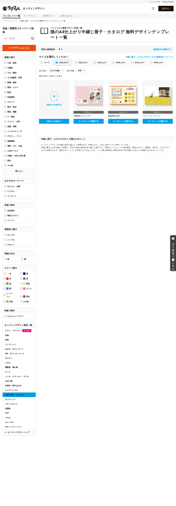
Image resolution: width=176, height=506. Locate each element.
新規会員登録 (168, 2)
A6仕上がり (102, 62)
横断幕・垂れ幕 (11, 367)
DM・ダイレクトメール (14, 354)
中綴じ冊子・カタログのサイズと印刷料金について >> (149, 57)
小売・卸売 (11, 63)
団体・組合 (11, 107)
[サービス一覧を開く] (153, 8)
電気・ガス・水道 (14, 146)
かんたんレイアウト (15, 316)
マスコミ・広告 (13, 122)
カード (8, 372)
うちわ (8, 418)
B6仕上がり (159, 62)
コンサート (11, 196)
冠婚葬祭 (11, 141)
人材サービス (12, 151)
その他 (10, 165)
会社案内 (11, 211)
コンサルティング (14, 131)
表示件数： (71, 71)
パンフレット (10, 344)
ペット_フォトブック (151, 116)
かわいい (11, 245)
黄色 (26, 283)
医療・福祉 (11, 82)
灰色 (9, 301)
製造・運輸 (11, 112)
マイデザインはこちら (19, 48)
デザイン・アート (14, 136)
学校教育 (11, 97)
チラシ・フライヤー (18, 330)
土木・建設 (11, 73)
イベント (11, 220)
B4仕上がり (121, 62)
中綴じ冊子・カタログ (14, 395)
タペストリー (10, 399)
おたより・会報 (13, 186)
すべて (47, 62)
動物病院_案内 (114, 116)
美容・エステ (12, 87)
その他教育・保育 (14, 78)
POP (7, 413)
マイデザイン (29, 16)
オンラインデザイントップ (18, 432)
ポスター (8, 358)
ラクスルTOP (154, 2)
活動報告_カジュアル (82, 116)
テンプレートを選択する (89, 121)
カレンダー (9, 422)
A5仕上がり (83, 62)
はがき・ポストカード (14, 349)
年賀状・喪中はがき (13, 386)
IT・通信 (11, 117)
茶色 (26, 296)
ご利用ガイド (48, 16)
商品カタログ (12, 215)
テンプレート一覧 (11, 16)
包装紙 (8, 408)
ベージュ (9, 295)
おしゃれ (11, 235)
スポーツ (11, 102)
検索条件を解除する (162, 49)
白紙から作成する (54, 121)
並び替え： (44, 71)
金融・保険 (11, 126)
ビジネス (11, 191)
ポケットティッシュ (13, 427)
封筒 (7, 340)
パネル (8, 363)
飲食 (9, 92)
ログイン (166, 8)
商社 (9, 161)
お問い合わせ (66, 16)
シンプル (11, 240)
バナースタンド (11, 404)
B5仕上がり (140, 62)
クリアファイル (11, 390)
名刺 (7, 335)
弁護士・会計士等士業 (16, 156)
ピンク (27, 288)
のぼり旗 (8, 381)
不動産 (10, 68)
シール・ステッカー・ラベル (17, 376)
